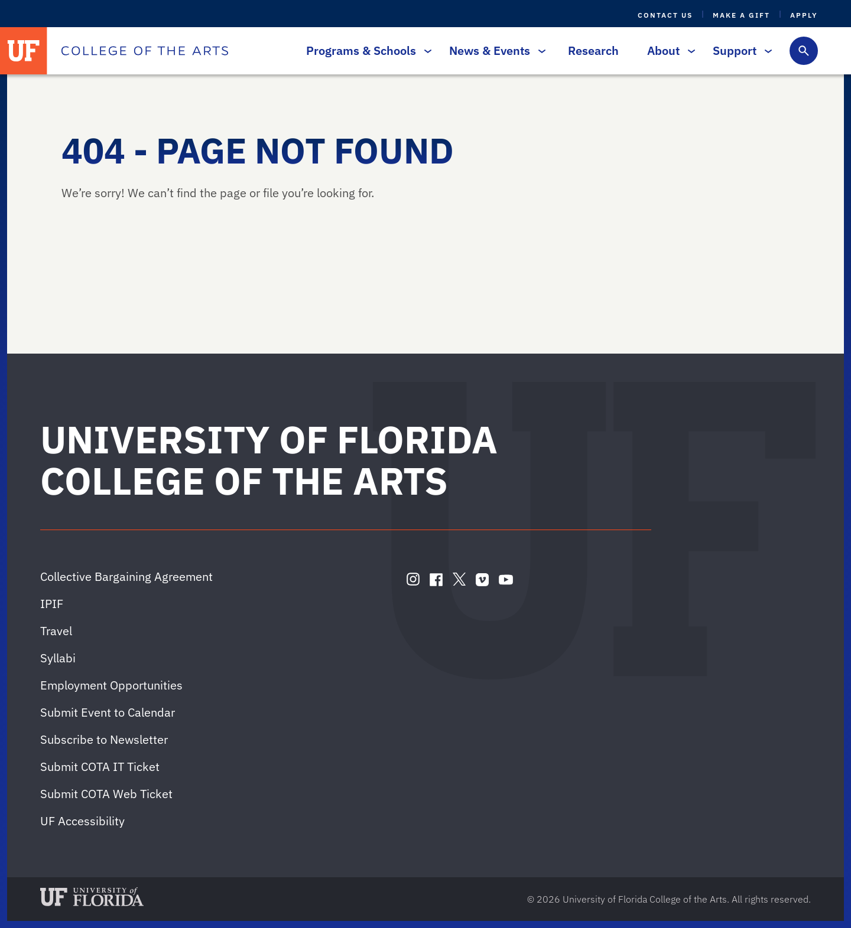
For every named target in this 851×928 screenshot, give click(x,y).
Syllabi (58, 658)
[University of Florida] (23, 50)
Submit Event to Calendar (107, 712)
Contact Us (665, 15)
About (668, 50)
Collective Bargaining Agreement (126, 576)
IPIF (51, 604)
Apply (804, 15)
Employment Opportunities (111, 685)
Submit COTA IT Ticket (100, 767)
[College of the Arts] (144, 50)
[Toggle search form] (804, 51)
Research (593, 50)
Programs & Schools (366, 50)
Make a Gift (741, 15)
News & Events (494, 50)
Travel (56, 631)
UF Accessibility (82, 821)
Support (739, 50)
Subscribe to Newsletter (104, 739)
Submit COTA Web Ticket (106, 794)
